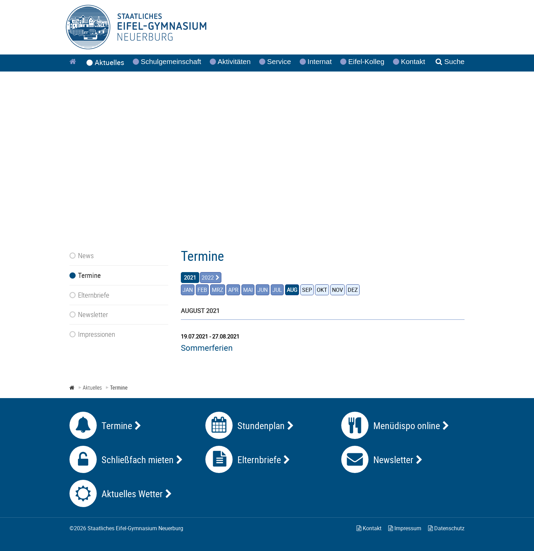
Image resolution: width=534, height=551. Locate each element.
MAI (248, 290)
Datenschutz (446, 528)
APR (233, 290)
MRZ (217, 290)
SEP (307, 290)
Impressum (404, 528)
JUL (277, 290)
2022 (208, 277)
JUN (262, 290)
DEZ (353, 290)
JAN (188, 290)
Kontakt (369, 528)
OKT (322, 290)
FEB (202, 290)
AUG (292, 290)
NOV (337, 290)
